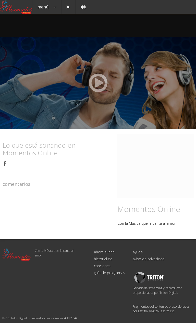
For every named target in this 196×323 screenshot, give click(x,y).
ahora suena (104, 252)
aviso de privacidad (149, 258)
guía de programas (109, 272)
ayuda (138, 252)
